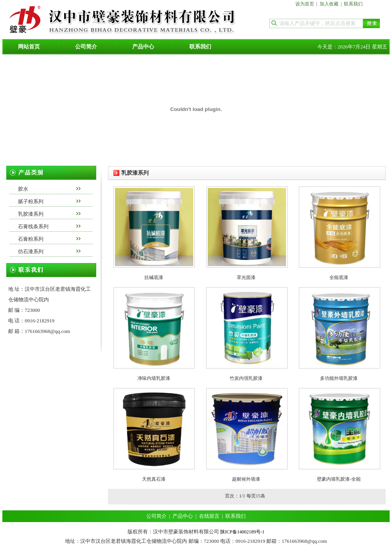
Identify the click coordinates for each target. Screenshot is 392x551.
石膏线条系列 (33, 226)
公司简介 (86, 47)
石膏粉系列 (30, 239)
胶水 (23, 189)
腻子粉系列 (30, 201)
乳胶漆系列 (30, 214)
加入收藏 (329, 4)
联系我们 (353, 4)
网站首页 (29, 47)
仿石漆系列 (30, 251)
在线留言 (209, 516)
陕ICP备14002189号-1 (242, 532)
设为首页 (304, 4)
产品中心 (143, 47)
